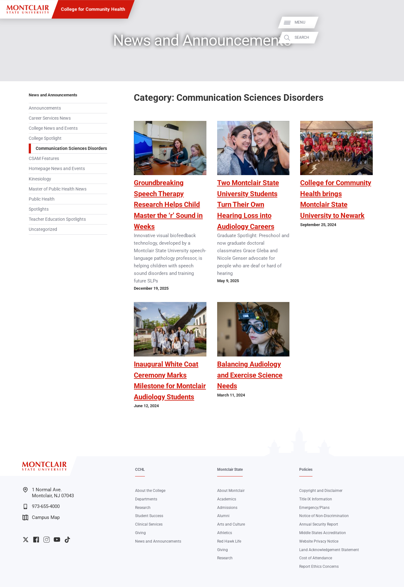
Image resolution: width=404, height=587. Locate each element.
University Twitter (25, 539)
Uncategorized (43, 229)
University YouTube (57, 539)
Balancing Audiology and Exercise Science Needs (249, 375)
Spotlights (39, 209)
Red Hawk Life (229, 541)
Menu (390, 22)
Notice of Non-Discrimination (324, 516)
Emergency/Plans (314, 507)
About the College (150, 490)
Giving (140, 533)
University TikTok (67, 539)
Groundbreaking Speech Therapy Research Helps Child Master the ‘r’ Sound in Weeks (168, 204)
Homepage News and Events (57, 168)
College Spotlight (45, 138)
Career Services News (50, 118)
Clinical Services (149, 524)
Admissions (227, 507)
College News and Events (53, 128)
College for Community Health (93, 9)
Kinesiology (40, 178)
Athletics (224, 533)
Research (143, 507)
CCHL (140, 469)
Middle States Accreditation (322, 533)
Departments (146, 499)
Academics (226, 499)
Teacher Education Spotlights (57, 219)
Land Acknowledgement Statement (329, 550)
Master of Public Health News (57, 188)
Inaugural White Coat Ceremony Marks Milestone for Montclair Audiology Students (170, 380)
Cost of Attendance (315, 558)
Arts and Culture (231, 524)
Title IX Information (315, 499)
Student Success (149, 516)
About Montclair (231, 490)
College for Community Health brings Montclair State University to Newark (335, 199)
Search (392, 38)
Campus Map (41, 518)
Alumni (223, 516)
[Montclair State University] (27, 9)
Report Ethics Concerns (319, 566)
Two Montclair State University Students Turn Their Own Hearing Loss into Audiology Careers (248, 204)
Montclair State (230, 469)
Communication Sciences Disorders (71, 148)
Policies (305, 469)
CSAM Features (44, 158)
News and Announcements (53, 95)
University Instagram (46, 539)
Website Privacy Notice (318, 541)
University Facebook (36, 539)
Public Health (42, 199)
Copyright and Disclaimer (320, 490)
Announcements (45, 108)
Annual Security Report (318, 524)
